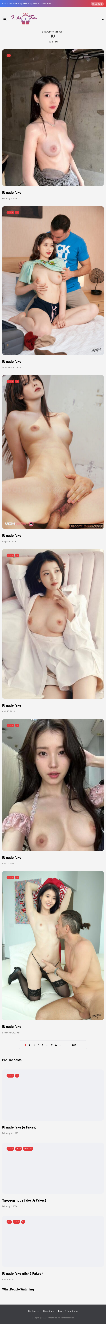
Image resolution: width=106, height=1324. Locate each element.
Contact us (33, 1311)
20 (56, 1045)
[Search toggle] (101, 18)
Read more (97, 4)
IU (9, 55)
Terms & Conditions (68, 1311)
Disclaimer (48, 1311)
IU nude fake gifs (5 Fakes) (22, 1273)
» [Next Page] (64, 1045)
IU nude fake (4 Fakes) (19, 1127)
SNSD (18, 1149)
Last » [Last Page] (75, 1045)
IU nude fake (11, 192)
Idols (10, 212)
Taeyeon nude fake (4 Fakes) (24, 1200)
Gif (9, 1222)
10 (51, 1045)
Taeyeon (28, 1149)
